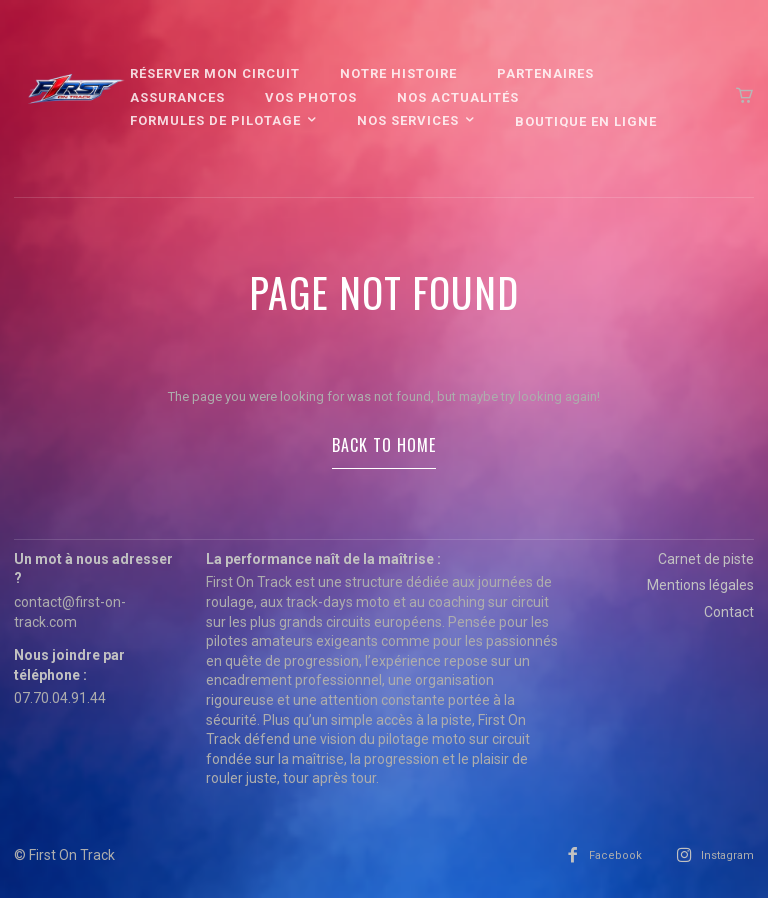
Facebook (615, 855)
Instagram (727, 855)
